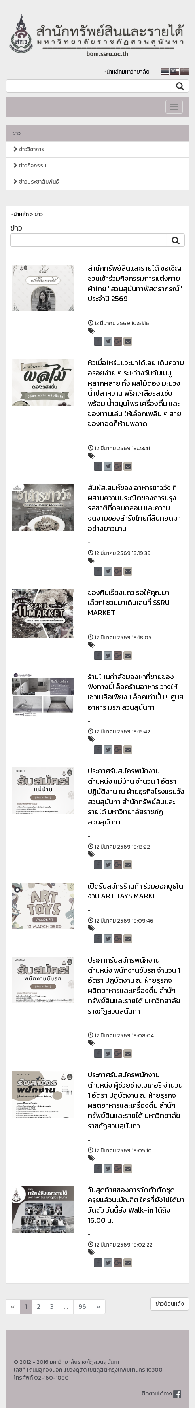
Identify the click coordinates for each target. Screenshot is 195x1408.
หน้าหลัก (19, 214)
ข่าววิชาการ (28, 149)
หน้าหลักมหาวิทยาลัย (126, 72)
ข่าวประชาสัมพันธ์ (35, 182)
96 (82, 1306)
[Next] (13, 1306)
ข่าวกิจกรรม (29, 165)
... (66, 1306)
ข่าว (16, 133)
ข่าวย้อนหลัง (169, 1304)
